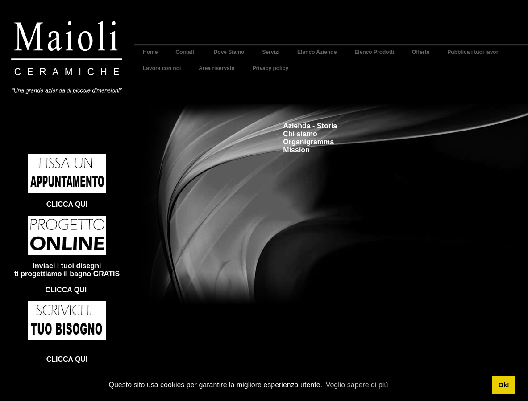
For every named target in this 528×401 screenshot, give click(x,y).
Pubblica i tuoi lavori (473, 52)
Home (150, 52)
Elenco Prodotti (374, 52)
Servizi (270, 52)
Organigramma (308, 142)
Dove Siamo (229, 52)
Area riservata (216, 68)
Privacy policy (270, 68)
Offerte (420, 52)
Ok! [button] (504, 385)
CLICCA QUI (67, 204)
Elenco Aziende (317, 52)
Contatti (185, 52)
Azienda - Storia (310, 126)
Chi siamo (300, 134)
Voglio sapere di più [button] (357, 385)
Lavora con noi (162, 68)
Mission (296, 150)
